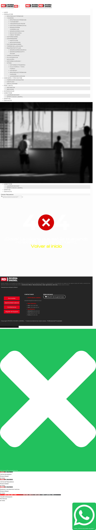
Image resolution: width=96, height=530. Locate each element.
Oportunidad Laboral (12, 303)
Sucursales (11, 298)
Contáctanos (11, 307)
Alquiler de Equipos (11, 312)
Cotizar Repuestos (6, 327)
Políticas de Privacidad (54, 321)
